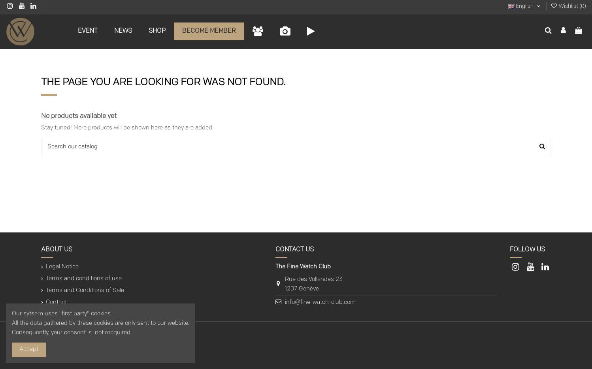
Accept (28, 349)
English (525, 6)
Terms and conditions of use (84, 279)
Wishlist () (568, 6)
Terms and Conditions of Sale (85, 291)
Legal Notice (62, 267)
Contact (56, 302)
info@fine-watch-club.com (320, 302)
